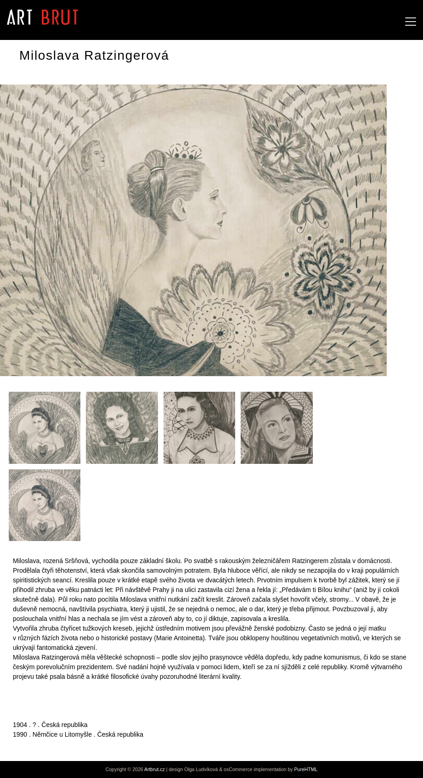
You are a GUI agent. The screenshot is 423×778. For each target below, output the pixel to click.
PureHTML (306, 769)
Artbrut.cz (154, 769)
